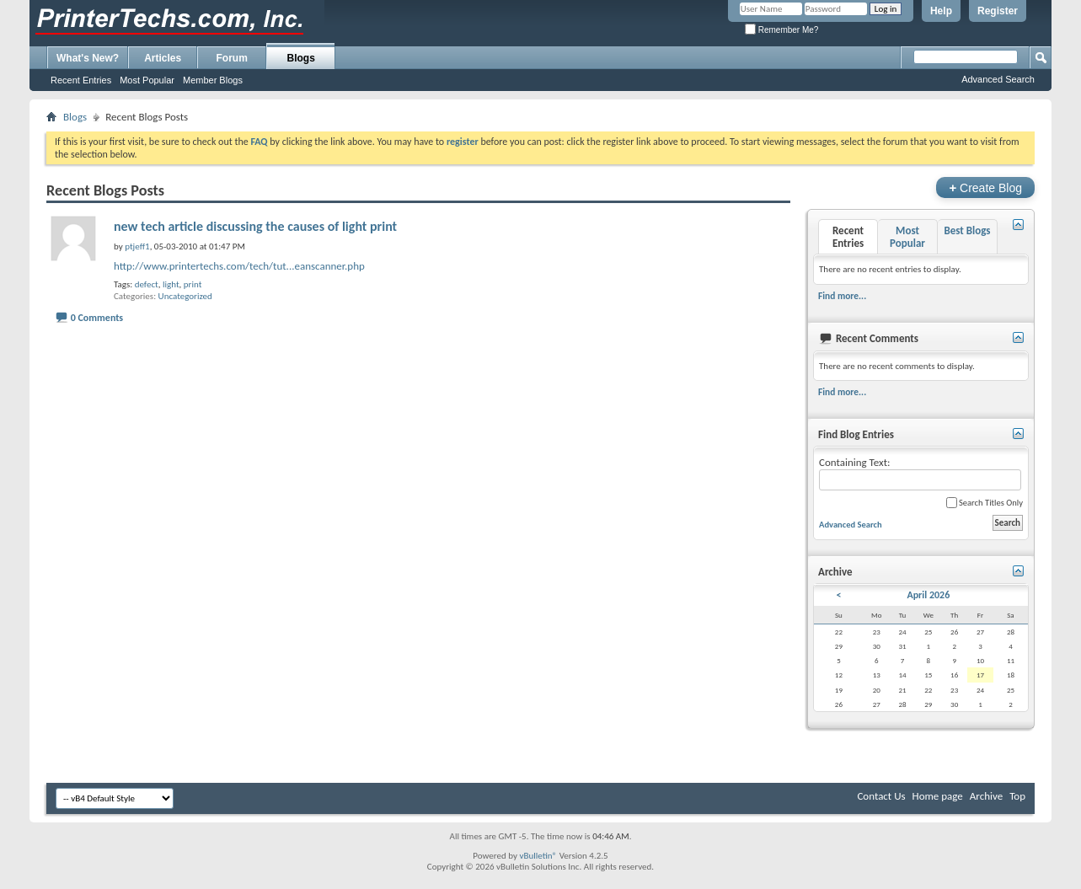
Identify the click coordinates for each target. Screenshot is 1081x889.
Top (1017, 796)
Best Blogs (967, 230)
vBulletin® (538, 855)
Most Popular (147, 80)
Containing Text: (920, 473)
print (193, 284)
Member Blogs (213, 80)
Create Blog (985, 187)
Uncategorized (185, 296)
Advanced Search (998, 79)
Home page (937, 796)
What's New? (87, 58)
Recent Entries (81, 80)
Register (997, 11)
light (171, 284)
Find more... (842, 296)
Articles (162, 58)
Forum (232, 58)
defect (146, 284)
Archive (986, 796)
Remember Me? (781, 30)
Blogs (301, 58)
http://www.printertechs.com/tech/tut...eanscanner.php (239, 266)
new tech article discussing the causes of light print (255, 226)
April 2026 (928, 595)
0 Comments (97, 318)
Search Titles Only (984, 502)
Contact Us (881, 796)
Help (941, 11)
